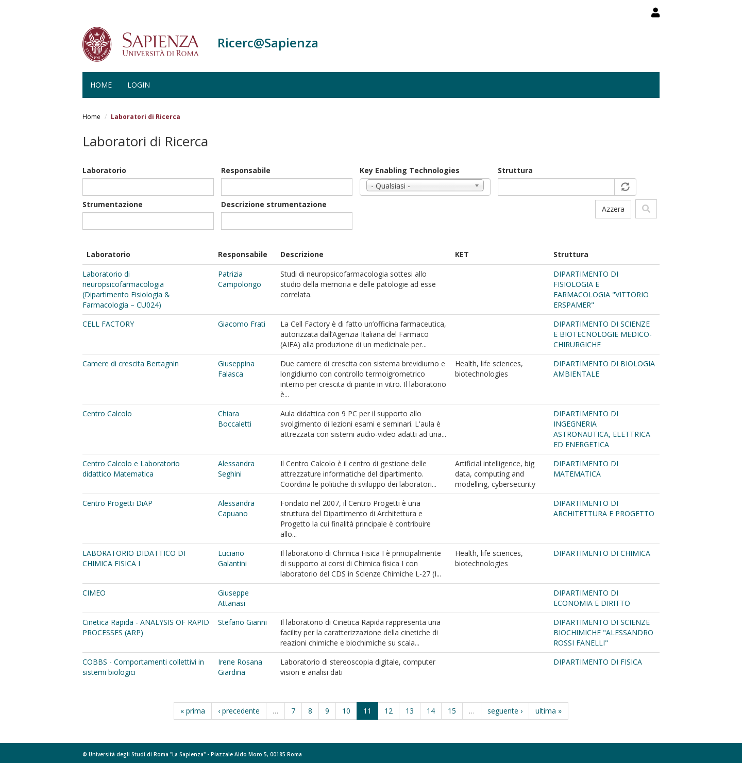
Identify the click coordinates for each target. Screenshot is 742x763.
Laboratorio (104, 170)
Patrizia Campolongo (239, 279)
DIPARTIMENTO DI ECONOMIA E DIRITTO (591, 598)
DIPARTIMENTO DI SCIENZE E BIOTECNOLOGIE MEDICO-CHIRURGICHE (602, 334)
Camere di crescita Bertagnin (130, 363)
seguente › (504, 711)
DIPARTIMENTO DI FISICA (597, 662)
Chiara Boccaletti (234, 419)
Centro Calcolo (107, 413)
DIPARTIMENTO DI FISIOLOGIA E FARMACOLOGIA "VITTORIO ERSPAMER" (601, 289)
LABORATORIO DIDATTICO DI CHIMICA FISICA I (133, 558)
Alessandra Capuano (236, 508)
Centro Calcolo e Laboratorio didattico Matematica (131, 469)
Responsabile (246, 170)
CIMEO (94, 593)
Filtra (646, 208)
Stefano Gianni (242, 622)
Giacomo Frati (241, 324)
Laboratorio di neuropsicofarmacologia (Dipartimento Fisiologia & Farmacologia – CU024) (126, 289)
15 (452, 711)
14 (431, 711)
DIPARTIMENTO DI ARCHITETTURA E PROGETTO (603, 508)
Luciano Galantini (232, 558)
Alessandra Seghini (236, 469)
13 (410, 711)
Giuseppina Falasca (236, 369)
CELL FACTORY (108, 324)
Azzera (613, 209)
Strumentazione (112, 204)
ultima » (548, 711)
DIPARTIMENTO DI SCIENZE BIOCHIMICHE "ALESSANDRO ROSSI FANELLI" (603, 632)
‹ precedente (239, 711)
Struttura (515, 170)
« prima (192, 711)
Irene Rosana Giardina (240, 667)
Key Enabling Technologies (410, 170)
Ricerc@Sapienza (267, 42)
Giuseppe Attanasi (233, 598)
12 (388, 711)
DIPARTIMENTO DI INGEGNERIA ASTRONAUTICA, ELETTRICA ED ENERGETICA (601, 429)
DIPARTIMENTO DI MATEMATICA (585, 469)
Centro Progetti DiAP (117, 503)
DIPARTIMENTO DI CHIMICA (601, 553)
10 (346, 711)
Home (101, 85)
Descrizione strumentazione (274, 204)
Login (138, 85)
